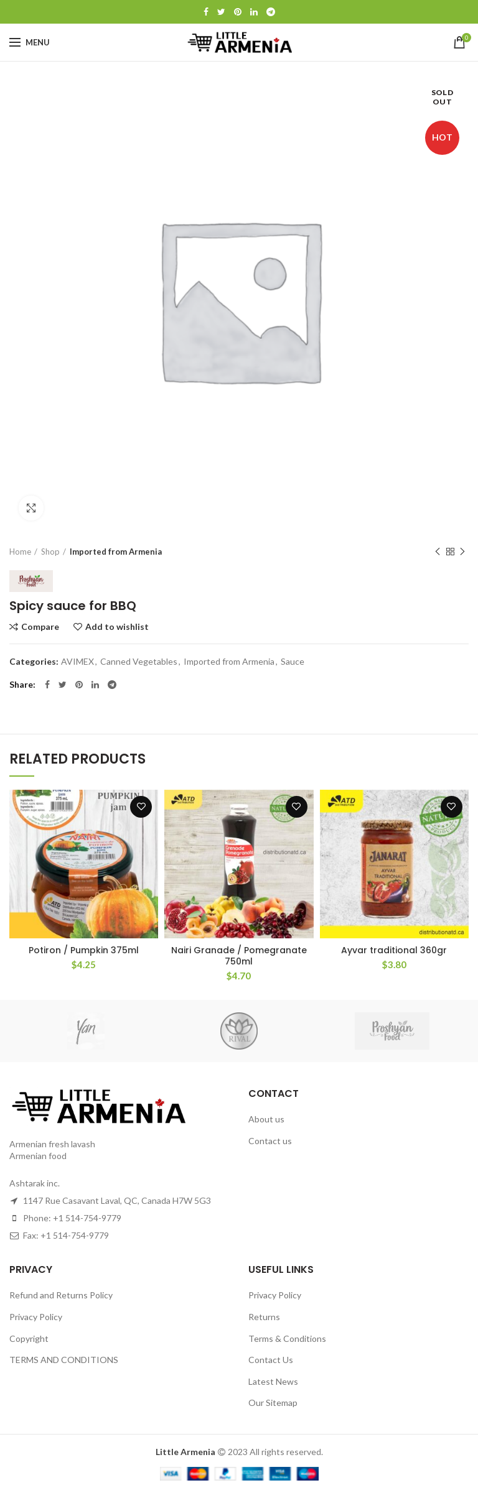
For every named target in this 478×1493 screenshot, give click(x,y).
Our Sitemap (273, 1402)
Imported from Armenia (116, 552)
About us (266, 1119)
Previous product (437, 552)
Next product (462, 552)
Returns (264, 1316)
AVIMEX (77, 662)
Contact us (270, 1140)
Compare (40, 626)
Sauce (292, 662)
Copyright (29, 1338)
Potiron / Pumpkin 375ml (84, 950)
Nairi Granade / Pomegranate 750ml (239, 956)
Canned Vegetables (138, 662)
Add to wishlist (117, 626)
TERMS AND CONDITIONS (63, 1359)
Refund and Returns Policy (61, 1295)
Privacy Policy (35, 1316)
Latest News (273, 1381)
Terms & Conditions (287, 1338)
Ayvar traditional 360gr (394, 950)
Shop (50, 552)
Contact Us (270, 1359)
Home (20, 552)
